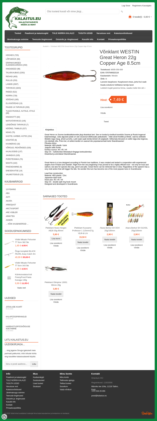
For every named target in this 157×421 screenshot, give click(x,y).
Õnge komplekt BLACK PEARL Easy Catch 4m (25, 252)
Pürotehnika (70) (14, 159)
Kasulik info (87, 39)
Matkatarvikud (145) (16, 121)
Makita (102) (11, 163)
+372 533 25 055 (98, 391)
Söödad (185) (12, 99)
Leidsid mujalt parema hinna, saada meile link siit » (122, 88)
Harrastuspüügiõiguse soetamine (21, 328)
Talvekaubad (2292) (15, 73)
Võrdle (103, 113)
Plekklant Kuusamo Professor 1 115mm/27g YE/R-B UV (83, 231)
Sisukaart (37, 386)
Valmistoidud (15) (14, 174)
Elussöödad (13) (14, 103)
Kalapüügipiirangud (21, 317)
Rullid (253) (11, 80)
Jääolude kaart (21, 308)
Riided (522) (11, 92)
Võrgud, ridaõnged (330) (18, 148)
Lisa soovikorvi (106, 107)
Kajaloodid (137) (14, 151)
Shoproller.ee (147, 413)
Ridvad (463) (11, 76)
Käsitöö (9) (11, 140)
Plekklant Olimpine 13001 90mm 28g (56, 283)
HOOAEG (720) (12, 55)
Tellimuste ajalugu (67, 380)
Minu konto (64, 377)
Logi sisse (126, 6)
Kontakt (100, 39)
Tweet (106, 122)
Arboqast (11, 205)
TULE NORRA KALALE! (63, 33)
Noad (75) (10, 132)
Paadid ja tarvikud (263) (18, 107)
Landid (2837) (12, 84)
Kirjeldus (49, 130)
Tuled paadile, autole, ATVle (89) (20, 112)
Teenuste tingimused (42, 39)
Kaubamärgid (38, 377)
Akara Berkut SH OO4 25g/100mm (110, 229)
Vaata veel (21, 288)
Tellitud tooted (65, 383)
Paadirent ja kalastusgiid (36, 33)
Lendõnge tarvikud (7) (17, 125)
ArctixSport (12, 209)
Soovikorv (64, 386)
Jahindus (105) (13, 155)
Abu (8, 193)
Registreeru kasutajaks (141, 6)
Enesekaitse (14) (14, 171)
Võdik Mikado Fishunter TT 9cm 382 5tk (25, 240)
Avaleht (46, 46)
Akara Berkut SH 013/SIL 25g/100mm (136, 229)
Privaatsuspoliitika (117, 39)
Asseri (9, 220)
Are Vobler (12, 212)
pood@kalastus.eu (99, 396)
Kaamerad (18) (13, 144)
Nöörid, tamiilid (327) (16, 128)
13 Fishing (11, 189)
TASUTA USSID (85, 33)
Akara (9, 201)
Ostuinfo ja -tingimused (67, 39)
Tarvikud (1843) (13, 88)
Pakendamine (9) (14, 167)
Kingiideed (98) (13, 69)
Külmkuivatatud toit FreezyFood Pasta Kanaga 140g (23, 277)
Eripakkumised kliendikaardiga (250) (16, 64)
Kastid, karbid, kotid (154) (19, 136)
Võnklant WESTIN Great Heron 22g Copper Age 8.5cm (71, 46)
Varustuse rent (103, 33)
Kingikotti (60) (13, 117)
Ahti (8, 197)
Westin (115, 76)
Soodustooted (38, 380)
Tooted (18, 33)
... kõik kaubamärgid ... (17, 224)
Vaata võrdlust (65, 389)
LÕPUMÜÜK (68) (13, 59)
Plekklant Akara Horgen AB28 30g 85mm (56, 229)
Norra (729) (11, 96)
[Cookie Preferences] (4, 416)
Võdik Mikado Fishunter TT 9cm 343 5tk (25, 264)
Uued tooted (38, 383)
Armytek (10, 216)
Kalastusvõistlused (123, 33)
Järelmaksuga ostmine (17, 39)
